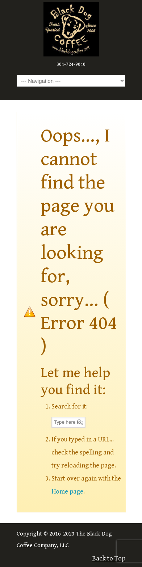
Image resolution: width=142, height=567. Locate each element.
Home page (67, 491)
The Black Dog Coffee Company (71, 29)
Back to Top (108, 558)
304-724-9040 (71, 64)
